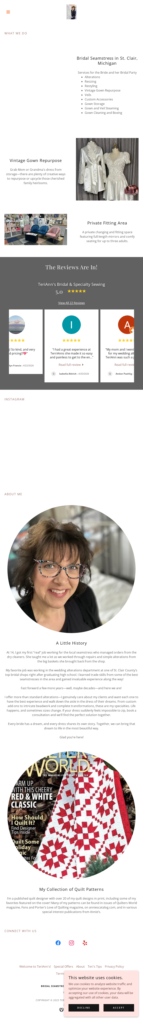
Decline (83, 1007)
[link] (71, 11)
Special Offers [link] (63, 971)
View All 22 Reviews (71, 303)
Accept (118, 1007)
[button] (14, 12)
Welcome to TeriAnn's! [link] (35, 971)
